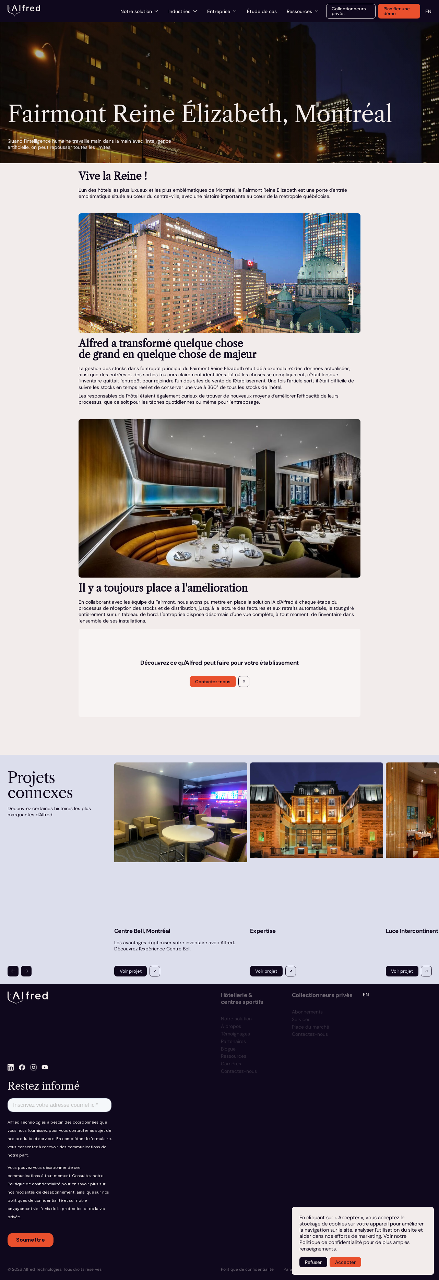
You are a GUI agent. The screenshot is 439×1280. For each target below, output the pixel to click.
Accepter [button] (345, 1262)
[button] (13, 971)
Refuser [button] (313, 1262)
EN (428, 11)
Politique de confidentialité (330, 1242)
